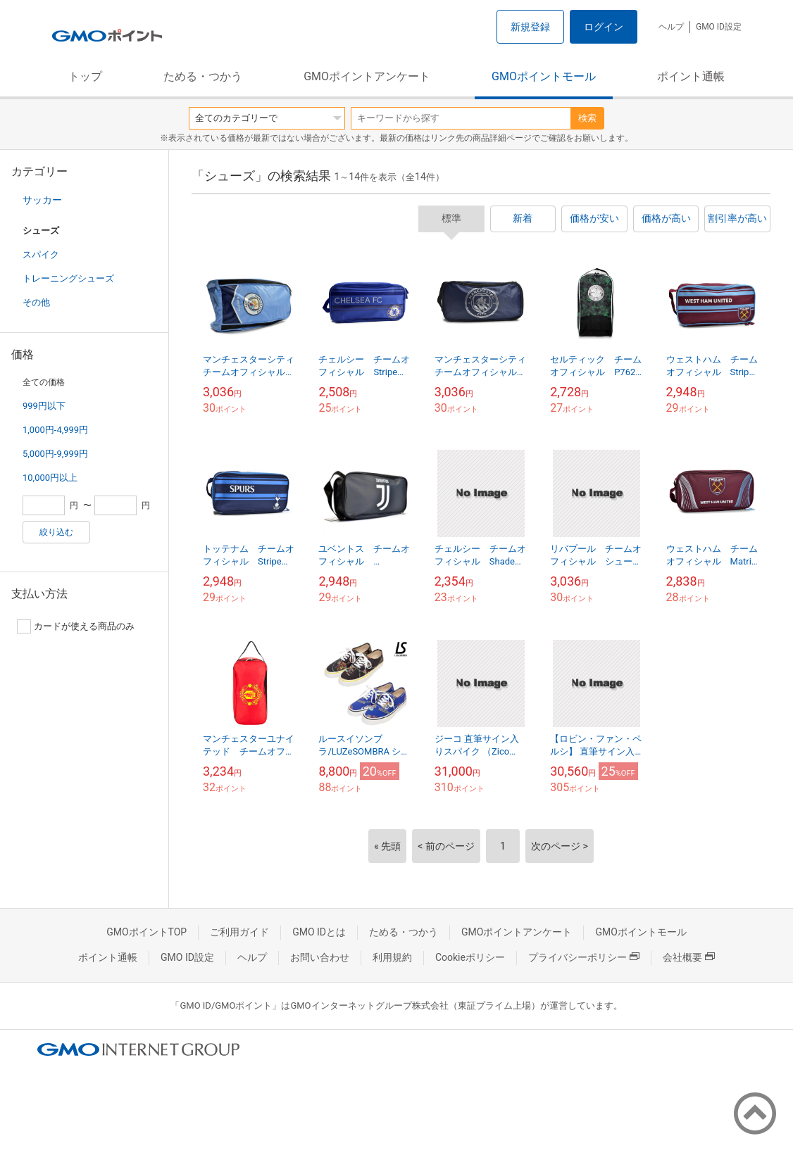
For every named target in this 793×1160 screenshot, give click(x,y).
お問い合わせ (319, 957)
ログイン (603, 26)
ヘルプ (671, 27)
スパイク (41, 254)
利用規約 (392, 957)
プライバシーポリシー (583, 957)
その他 (36, 302)
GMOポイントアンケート (367, 76)
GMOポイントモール (544, 76)
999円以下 (44, 406)
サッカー (42, 200)
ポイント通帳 (691, 76)
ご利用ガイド (239, 932)
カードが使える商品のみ (76, 626)
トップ (85, 76)
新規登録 (530, 26)
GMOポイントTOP (146, 932)
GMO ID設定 (719, 27)
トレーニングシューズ (68, 278)
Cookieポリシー (470, 957)
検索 (587, 118)
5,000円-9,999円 (55, 453)
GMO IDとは (319, 932)
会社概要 (689, 957)
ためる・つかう (202, 76)
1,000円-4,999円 (55, 429)
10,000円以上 (50, 477)
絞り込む (56, 532)
